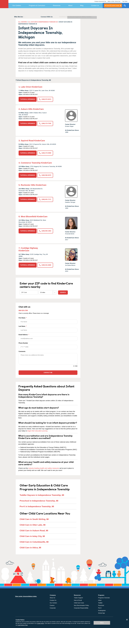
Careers (52, 605)
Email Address (48, 337)
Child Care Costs (79, 603)
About (70, 5)
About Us (52, 597)
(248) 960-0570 (45, 175)
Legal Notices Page (23, 625)
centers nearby (112, 5)
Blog (81, 5)
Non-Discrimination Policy (81, 605)
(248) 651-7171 (45, 199)
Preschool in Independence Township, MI (39, 501)
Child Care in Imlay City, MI (32, 536)
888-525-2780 (23, 310)
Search (63, 292)
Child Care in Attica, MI (30, 547)
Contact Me (48, 372)
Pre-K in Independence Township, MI (37, 506)
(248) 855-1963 (45, 231)
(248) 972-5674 (45, 99)
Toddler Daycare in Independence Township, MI (42, 495)
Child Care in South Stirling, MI (34, 519)
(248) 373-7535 (45, 123)
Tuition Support (78, 597)
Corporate (53, 608)
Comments (22, 351)
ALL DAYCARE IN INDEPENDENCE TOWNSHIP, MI (43, 22)
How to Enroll (78, 600)
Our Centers (17, 5)
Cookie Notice (40, 623)
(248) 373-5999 (45, 153)
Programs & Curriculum (37, 5)
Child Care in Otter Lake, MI (32, 525)
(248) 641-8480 (45, 265)
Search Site (125, 6)
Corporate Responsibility (81, 608)
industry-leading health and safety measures (43, 468)
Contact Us (95, 5)
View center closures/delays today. (26, 596)
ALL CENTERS (22, 22)
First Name (48, 320)
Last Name (48, 329)
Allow (102, 622)
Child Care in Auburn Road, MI (34, 530)
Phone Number (48, 345)
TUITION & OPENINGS (27, 99)
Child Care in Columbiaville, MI (34, 542)
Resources (56, 5)
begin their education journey (37, 431)
